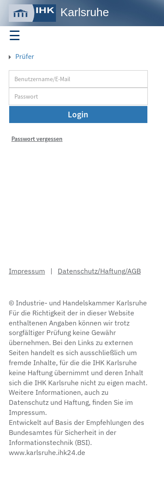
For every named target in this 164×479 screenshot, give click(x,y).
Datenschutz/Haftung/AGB (99, 271)
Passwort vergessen (37, 139)
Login (78, 114)
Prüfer (24, 56)
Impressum (27, 271)
